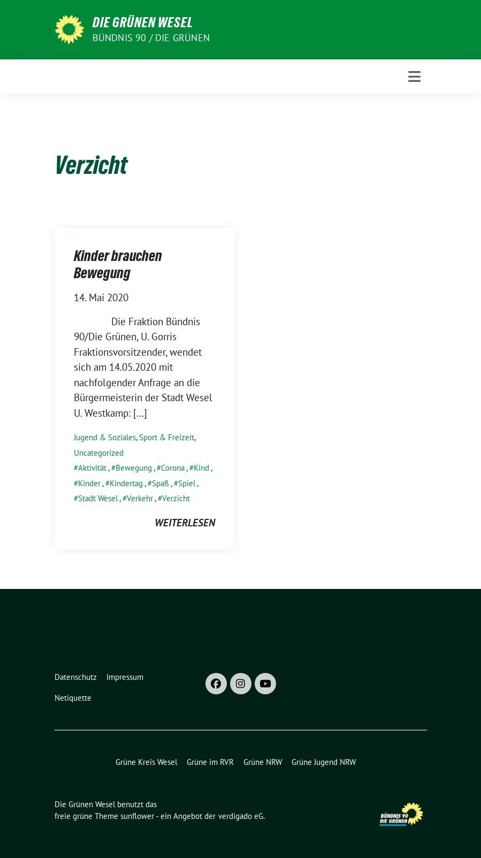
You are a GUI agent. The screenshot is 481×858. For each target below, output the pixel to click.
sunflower (137, 816)
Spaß (160, 483)
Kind (201, 468)
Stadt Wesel (98, 498)
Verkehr (140, 498)
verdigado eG (240, 816)
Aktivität (92, 468)
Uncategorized (99, 453)
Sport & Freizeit (166, 437)
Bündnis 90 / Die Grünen (151, 38)
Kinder (89, 483)
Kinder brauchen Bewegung (118, 264)
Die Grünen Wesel (143, 22)
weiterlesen (185, 522)
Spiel (186, 483)
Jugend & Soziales (105, 437)
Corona (173, 468)
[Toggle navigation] (414, 76)
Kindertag (126, 483)
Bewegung (134, 468)
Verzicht (176, 498)
